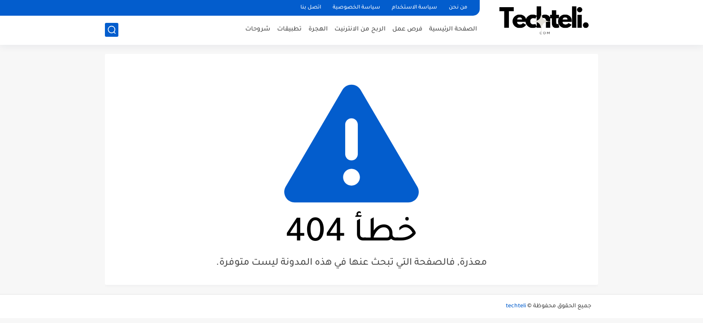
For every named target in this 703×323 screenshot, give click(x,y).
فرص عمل (407, 29)
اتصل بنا (310, 8)
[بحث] (111, 30)
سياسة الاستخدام (414, 8)
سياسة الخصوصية (356, 8)
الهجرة (318, 29)
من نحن (458, 8)
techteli (516, 306)
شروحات (257, 29)
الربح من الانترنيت (360, 29)
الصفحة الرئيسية (453, 29)
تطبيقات (289, 29)
